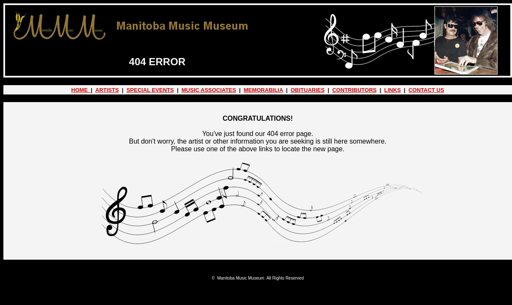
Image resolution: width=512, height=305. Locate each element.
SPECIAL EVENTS (150, 90)
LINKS (392, 90)
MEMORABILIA (263, 90)
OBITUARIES (308, 90)
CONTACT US (426, 90)
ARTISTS (107, 90)
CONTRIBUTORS (354, 90)
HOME (81, 90)
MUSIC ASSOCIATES (208, 90)
